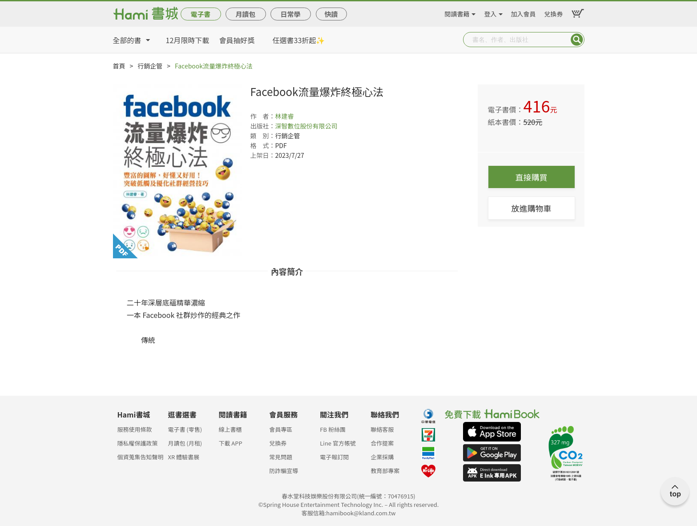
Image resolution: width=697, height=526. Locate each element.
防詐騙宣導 (283, 470)
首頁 (119, 65)
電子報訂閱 (334, 457)
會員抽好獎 (237, 40)
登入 (490, 12)
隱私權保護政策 (137, 443)
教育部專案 (385, 470)
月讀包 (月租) (185, 443)
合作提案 (382, 443)
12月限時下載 (188, 40)
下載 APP (230, 443)
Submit (577, 39)
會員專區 (280, 429)
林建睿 (284, 116)
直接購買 (532, 177)
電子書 (200, 14)
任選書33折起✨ (299, 40)
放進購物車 (532, 208)
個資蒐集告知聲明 (140, 457)
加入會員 (523, 12)
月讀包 (245, 14)
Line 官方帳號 (338, 443)
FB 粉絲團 (333, 429)
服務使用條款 (134, 429)
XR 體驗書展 (183, 457)
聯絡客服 (382, 429)
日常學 (290, 14)
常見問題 (280, 457)
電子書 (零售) (185, 429)
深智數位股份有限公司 (306, 125)
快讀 (331, 14)
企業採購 (382, 457)
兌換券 (553, 12)
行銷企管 (149, 65)
